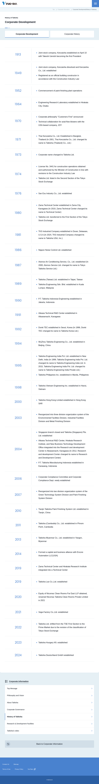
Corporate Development (27, 34)
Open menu (95, 3)
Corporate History (72, 34)
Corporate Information (18, 681)
